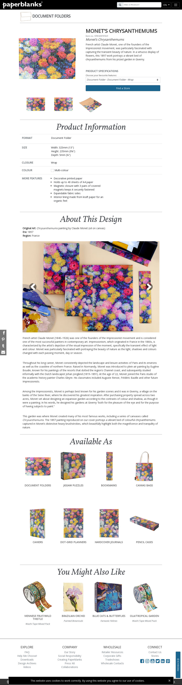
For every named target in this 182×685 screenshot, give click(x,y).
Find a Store (123, 88)
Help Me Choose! (27, 656)
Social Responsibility (69, 656)
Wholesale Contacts (112, 663)
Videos (27, 667)
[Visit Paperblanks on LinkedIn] (163, 661)
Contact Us (155, 652)
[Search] (141, 4)
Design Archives (27, 663)
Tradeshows (112, 659)
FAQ (27, 652)
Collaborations (69, 667)
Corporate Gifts (112, 656)
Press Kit (70, 663)
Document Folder (110, 79)
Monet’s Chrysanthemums (105, 39)
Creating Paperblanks (70, 659)
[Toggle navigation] (176, 5)
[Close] (169, 680)
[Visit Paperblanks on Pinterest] (168, 661)
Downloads (27, 659)
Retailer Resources (112, 652)
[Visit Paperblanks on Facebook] (142, 661)
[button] (33, 286)
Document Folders (51, 16)
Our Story (69, 652)
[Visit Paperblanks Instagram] (147, 661)
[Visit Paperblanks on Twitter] (158, 661)
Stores (155, 656)
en (165, 5)
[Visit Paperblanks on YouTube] (153, 661)
